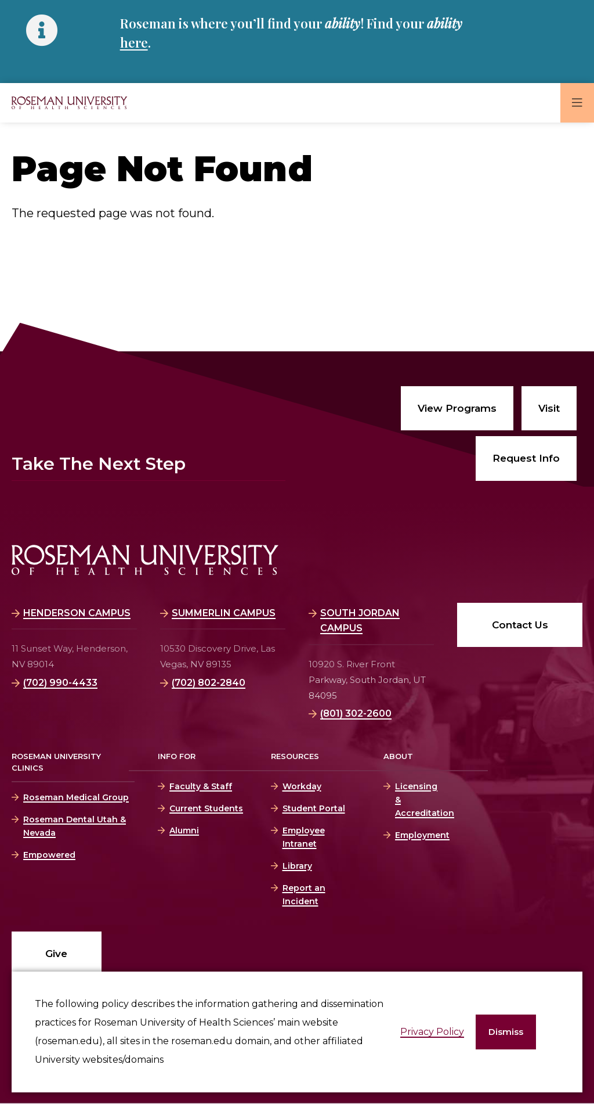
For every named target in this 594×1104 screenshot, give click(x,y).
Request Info (526, 458)
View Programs (457, 408)
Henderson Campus (77, 612)
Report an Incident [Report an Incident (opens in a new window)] (303, 895)
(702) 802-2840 (208, 682)
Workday (301, 786)
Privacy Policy (432, 1031)
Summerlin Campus (224, 612)
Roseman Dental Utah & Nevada (74, 826)
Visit (549, 408)
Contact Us (520, 625)
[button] (506, 1032)
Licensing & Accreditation (415, 799)
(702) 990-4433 (60, 682)
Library (297, 866)
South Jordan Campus (360, 620)
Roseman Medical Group (76, 797)
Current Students (206, 808)
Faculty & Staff (200, 786)
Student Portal (313, 808)
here (134, 42)
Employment (415, 835)
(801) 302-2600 (356, 713)
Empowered (49, 855)
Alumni (184, 830)
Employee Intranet (303, 837)
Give (56, 953)
